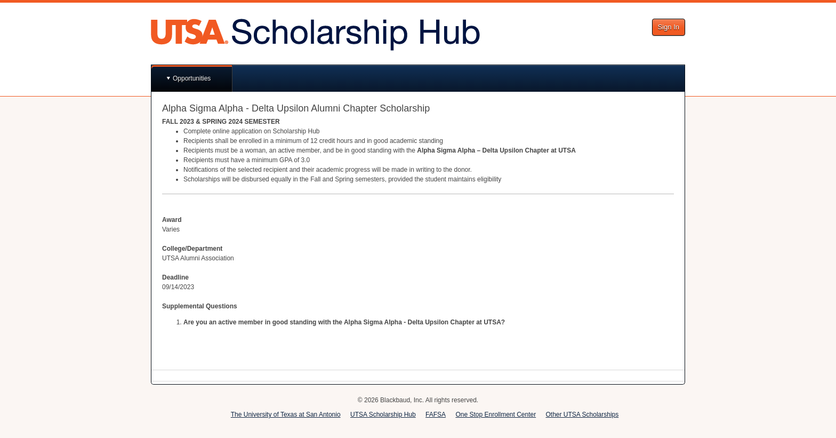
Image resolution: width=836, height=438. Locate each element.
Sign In (668, 27)
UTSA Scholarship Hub (383, 414)
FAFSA (435, 414)
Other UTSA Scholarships (582, 414)
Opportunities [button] (192, 78)
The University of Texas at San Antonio (286, 414)
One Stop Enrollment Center (495, 414)
